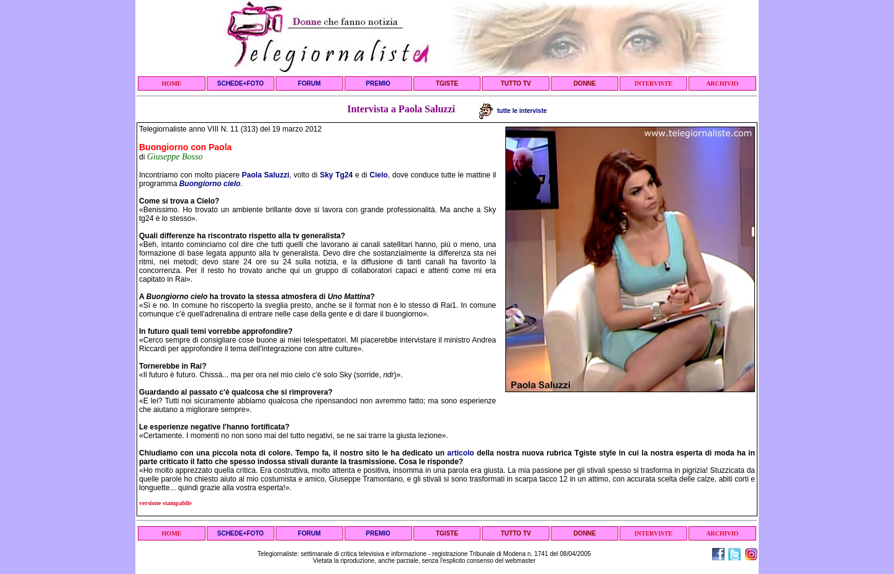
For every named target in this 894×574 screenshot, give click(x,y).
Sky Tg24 (336, 175)
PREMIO (378, 83)
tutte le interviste (513, 110)
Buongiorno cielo (210, 183)
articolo (460, 453)
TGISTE (447, 83)
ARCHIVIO (722, 83)
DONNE (585, 83)
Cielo (378, 175)
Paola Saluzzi (265, 175)
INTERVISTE (653, 83)
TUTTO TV (515, 83)
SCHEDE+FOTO (240, 83)
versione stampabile (165, 503)
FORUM (309, 83)
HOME (172, 83)
